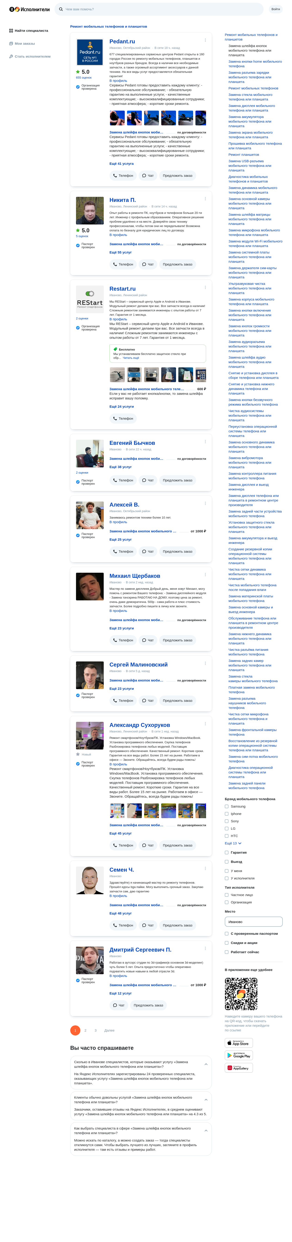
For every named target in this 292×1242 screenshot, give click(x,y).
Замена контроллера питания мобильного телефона (252, 476)
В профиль (118, 81)
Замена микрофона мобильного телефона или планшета (254, 232)
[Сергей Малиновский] (90, 675)
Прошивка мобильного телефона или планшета (255, 146)
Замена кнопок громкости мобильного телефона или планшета (249, 330)
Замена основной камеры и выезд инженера (250, 609)
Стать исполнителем (30, 56)
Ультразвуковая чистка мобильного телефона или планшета (249, 288)
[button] (123, 176)
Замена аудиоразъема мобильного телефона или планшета (249, 346)
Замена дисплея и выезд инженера (248, 487)
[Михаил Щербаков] (90, 586)
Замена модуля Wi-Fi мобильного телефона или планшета (255, 243)
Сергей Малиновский (139, 664)
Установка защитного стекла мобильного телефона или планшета (251, 527)
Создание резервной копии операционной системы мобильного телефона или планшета (250, 556)
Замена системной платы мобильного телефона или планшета (249, 256)
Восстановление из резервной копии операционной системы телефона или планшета (252, 745)
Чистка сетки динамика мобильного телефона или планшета (249, 574)
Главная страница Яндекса (11, 9)
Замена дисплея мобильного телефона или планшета (251, 108)
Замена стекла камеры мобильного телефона (253, 678)
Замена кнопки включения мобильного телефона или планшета (249, 315)
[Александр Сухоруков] (90, 735)
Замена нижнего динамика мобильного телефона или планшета (249, 638)
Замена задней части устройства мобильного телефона (255, 513)
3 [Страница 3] (96, 1030)
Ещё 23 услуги (122, 628)
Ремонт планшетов (243, 154)
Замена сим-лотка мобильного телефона (253, 759)
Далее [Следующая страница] (109, 1030)
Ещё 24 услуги (122, 406)
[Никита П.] (90, 210)
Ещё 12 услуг (121, 993)
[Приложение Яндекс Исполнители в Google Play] (239, 1055)
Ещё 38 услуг (121, 467)
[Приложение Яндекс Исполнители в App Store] (239, 1043)
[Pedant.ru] (90, 52)
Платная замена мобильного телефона (251, 689)
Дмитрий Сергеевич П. (140, 950)
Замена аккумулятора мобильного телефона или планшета (249, 121)
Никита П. (123, 200)
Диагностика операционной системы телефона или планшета (250, 772)
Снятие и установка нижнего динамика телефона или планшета (251, 388)
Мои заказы (22, 43)
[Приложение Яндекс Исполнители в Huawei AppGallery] (239, 1068)
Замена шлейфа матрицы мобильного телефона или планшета (249, 219)
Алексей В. (124, 505)
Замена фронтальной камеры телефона (252, 732)
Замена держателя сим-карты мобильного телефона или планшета (252, 272)
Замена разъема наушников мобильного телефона (247, 703)
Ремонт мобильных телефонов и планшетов (251, 37)
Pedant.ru (122, 41)
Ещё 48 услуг (121, 913)
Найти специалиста (28, 30)
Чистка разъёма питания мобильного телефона (248, 652)
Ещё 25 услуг (121, 539)
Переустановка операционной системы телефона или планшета (252, 431)
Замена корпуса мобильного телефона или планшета (251, 301)
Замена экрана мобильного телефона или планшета (250, 134)
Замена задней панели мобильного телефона (246, 785)
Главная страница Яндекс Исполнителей (29, 9)
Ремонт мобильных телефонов (253, 88)
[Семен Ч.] (90, 880)
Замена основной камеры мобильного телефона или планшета (249, 203)
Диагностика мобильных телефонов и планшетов (248, 179)
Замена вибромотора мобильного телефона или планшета (249, 462)
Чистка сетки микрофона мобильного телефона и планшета (248, 718)
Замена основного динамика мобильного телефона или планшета (251, 446)
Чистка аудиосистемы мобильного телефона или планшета (249, 415)
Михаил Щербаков (135, 576)
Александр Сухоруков (140, 725)
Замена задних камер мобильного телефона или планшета (249, 665)
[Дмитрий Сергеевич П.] (90, 960)
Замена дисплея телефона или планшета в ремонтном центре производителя (253, 500)
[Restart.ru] (90, 299)
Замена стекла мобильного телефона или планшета (250, 97)
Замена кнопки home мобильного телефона (255, 63)
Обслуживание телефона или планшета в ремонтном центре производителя (253, 622)
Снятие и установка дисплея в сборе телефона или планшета (253, 375)
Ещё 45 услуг (121, 833)
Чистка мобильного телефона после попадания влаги (252, 587)
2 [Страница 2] (85, 1030)
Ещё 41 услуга (122, 163)
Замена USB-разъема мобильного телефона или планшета (249, 165)
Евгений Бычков (132, 443)
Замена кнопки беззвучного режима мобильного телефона (253, 402)
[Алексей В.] (90, 515)
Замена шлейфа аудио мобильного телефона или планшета (249, 362)
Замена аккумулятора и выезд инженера (252, 540)
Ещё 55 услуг (121, 252)
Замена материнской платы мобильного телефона (250, 598)
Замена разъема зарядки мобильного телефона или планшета (249, 77)
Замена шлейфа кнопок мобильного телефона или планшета (137, 132)
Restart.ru (123, 289)
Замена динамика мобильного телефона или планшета (252, 190)
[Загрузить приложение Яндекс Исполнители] (254, 994)
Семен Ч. (122, 870)
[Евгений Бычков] (90, 453)
